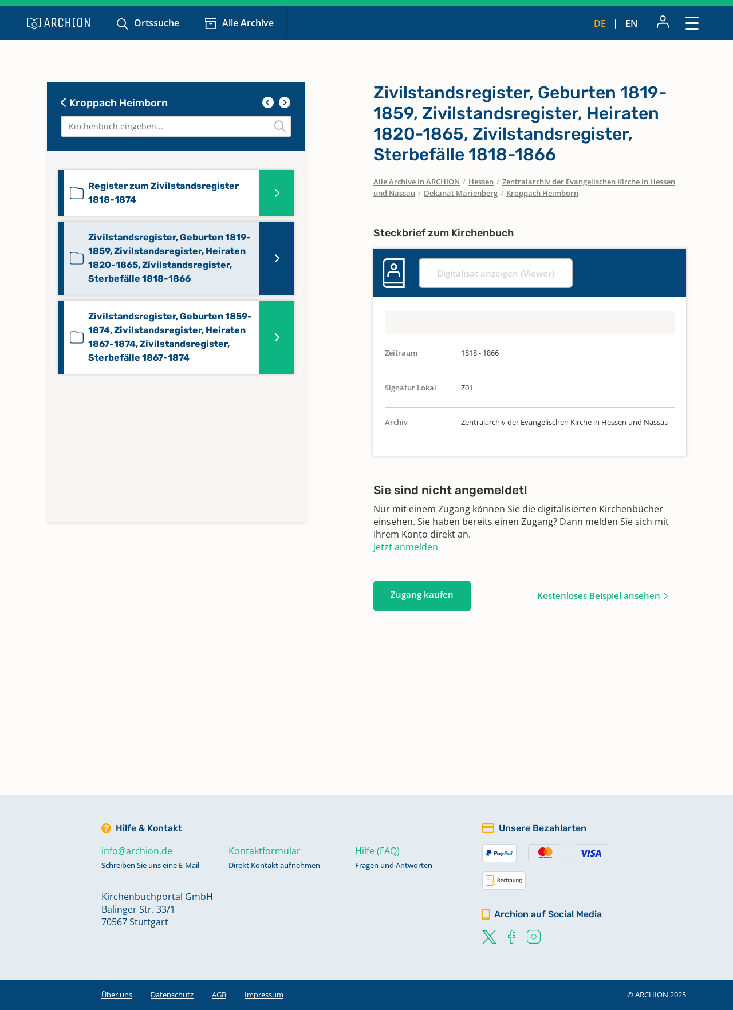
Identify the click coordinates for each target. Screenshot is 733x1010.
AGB (219, 994)
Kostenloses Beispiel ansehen (598, 595)
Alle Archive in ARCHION (416, 181)
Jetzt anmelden (405, 546)
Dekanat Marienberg (461, 193)
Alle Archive (248, 23)
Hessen (481, 181)
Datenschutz (172, 994)
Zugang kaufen (422, 594)
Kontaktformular (264, 851)
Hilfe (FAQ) (377, 851)
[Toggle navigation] (692, 22)
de (600, 23)
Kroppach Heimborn (114, 103)
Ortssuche (156, 23)
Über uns (116, 994)
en (631, 23)
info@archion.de (136, 851)
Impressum (264, 994)
